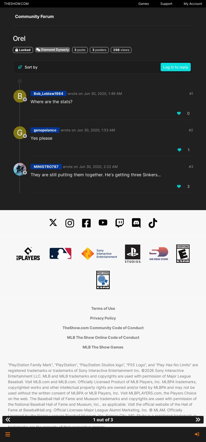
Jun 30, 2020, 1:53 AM (96, 130)
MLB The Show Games (103, 347)
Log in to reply (175, 67)
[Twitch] (119, 223)
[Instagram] (69, 223)
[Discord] (136, 223)
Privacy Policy (103, 318)
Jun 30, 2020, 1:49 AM (103, 93)
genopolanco (45, 130)
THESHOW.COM (16, 4)
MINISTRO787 (46, 166)
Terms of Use (103, 308)
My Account (193, 4)
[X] (53, 223)
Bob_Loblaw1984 (48, 93)
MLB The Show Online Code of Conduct (103, 337)
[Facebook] (86, 223)
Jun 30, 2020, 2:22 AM (98, 166)
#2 (191, 130)
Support (166, 4)
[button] (7, 434)
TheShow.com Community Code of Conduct (103, 327)
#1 (191, 93)
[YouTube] (103, 223)
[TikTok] (153, 223)
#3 (191, 166)
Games (143, 4)
